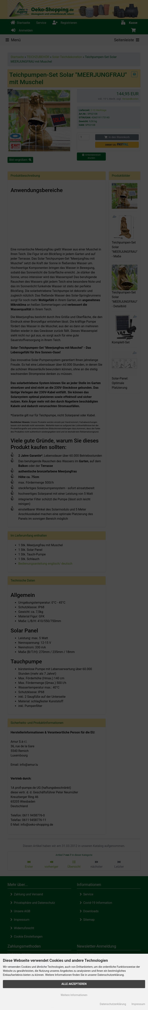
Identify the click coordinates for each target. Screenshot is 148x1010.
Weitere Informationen (74, 995)
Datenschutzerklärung (113, 1004)
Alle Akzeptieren (74, 984)
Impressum (138, 1004)
